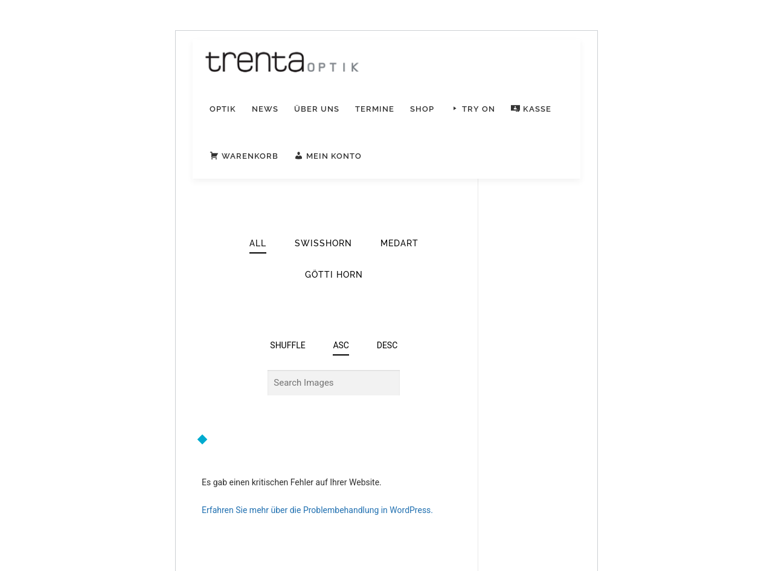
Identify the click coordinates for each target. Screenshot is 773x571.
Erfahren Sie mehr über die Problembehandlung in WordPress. (317, 510)
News (265, 108)
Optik (223, 108)
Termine (374, 108)
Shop (422, 108)
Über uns (316, 108)
